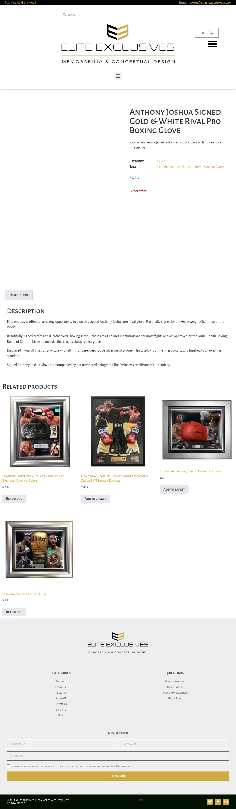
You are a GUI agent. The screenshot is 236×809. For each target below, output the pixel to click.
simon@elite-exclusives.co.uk (210, 2)
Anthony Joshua (167, 167)
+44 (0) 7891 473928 (23, 2)
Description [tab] (18, 295)
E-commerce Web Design (50, 800)
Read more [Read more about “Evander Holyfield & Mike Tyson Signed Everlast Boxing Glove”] (14, 499)
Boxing (159, 161)
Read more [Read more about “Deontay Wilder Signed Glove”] (14, 612)
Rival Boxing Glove (209, 167)
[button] (212, 44)
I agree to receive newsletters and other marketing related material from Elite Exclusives (70, 766)
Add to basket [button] (95, 499)
